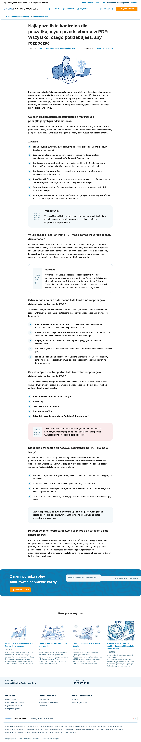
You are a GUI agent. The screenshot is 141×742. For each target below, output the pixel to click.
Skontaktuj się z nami (79, 702)
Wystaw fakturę (20, 589)
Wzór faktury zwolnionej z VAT (51, 729)
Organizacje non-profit (13, 706)
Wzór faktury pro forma (115, 726)
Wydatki (82, 8)
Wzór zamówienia (117, 729)
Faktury (54, 8)
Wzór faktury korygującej (69, 732)
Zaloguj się (106, 8)
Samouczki (100, 3)
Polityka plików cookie (13, 738)
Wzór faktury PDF (33, 726)
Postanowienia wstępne (50, 738)
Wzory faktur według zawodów (15, 726)
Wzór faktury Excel (47, 726)
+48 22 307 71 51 (80, 683)
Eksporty (68, 8)
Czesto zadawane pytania (14, 702)
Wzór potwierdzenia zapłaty (85, 729)
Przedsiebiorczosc (40, 16)
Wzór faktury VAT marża (31, 729)
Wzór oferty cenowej (102, 729)
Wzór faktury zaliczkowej (13, 732)
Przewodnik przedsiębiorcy (118, 3)
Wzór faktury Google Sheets (78, 726)
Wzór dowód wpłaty (52, 732)
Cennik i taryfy (10, 700)
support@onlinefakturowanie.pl (20, 683)
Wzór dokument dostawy (13, 729)
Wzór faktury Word (61, 726)
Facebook (109, 48)
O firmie (75, 700)
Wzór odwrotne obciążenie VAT (34, 732)
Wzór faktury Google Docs (97, 726)
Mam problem (87, 3)
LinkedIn (98, 48)
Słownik (134, 3)
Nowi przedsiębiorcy (12, 709)
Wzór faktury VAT (68, 729)
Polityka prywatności (31, 738)
